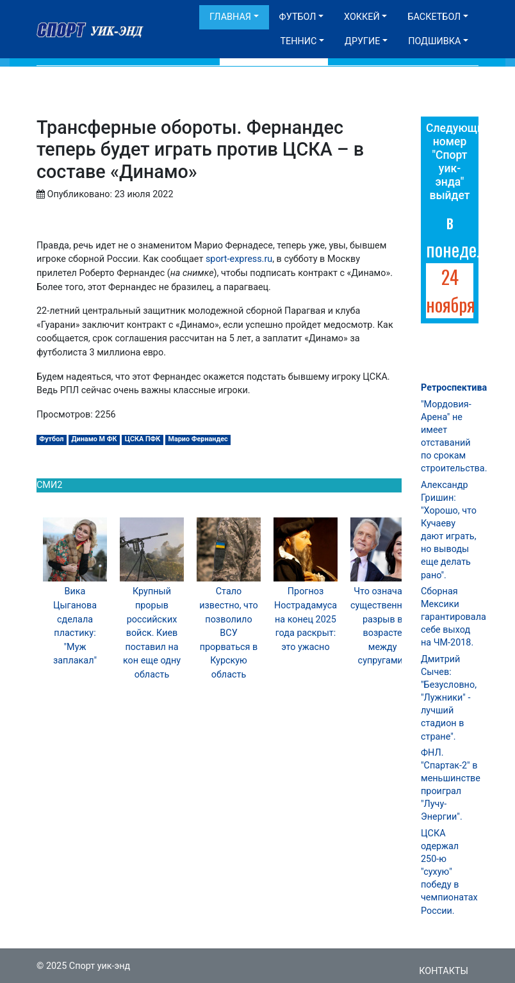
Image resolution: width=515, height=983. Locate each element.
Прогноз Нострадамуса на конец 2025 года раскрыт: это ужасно (305, 619)
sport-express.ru (239, 259)
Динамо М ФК (94, 439)
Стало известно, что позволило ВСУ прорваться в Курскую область (228, 633)
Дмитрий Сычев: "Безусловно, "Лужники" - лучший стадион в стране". (449, 698)
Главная (230, 17)
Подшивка (434, 41)
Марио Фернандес (198, 439)
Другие (362, 41)
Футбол (297, 17)
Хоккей (362, 17)
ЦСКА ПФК (143, 439)
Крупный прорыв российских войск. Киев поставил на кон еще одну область (152, 633)
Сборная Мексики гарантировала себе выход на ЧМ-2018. (453, 617)
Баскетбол (434, 17)
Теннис (298, 41)
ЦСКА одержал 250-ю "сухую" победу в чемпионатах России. (449, 872)
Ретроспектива (454, 387)
